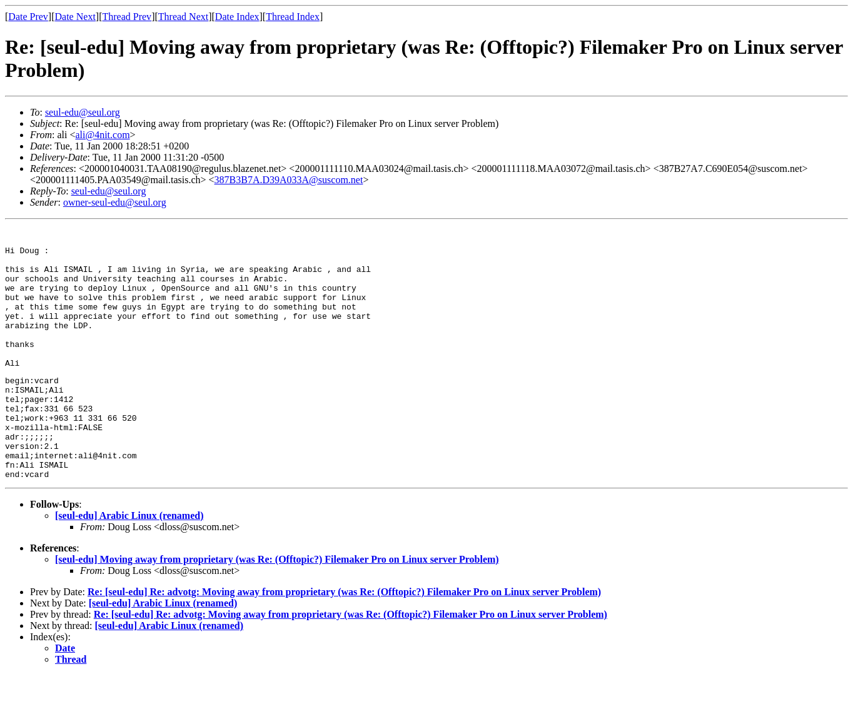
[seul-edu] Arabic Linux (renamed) (129, 564)
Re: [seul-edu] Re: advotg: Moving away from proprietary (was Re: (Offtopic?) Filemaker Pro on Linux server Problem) (344, 640)
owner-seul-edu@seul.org (114, 202)
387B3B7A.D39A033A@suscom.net (289, 179)
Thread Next (183, 16)
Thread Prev (126, 16)
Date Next (75, 16)
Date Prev (28, 16)
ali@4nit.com (102, 134)
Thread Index (293, 16)
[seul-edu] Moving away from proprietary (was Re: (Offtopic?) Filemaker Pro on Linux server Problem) (277, 608)
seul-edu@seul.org (82, 112)
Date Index (237, 16)
